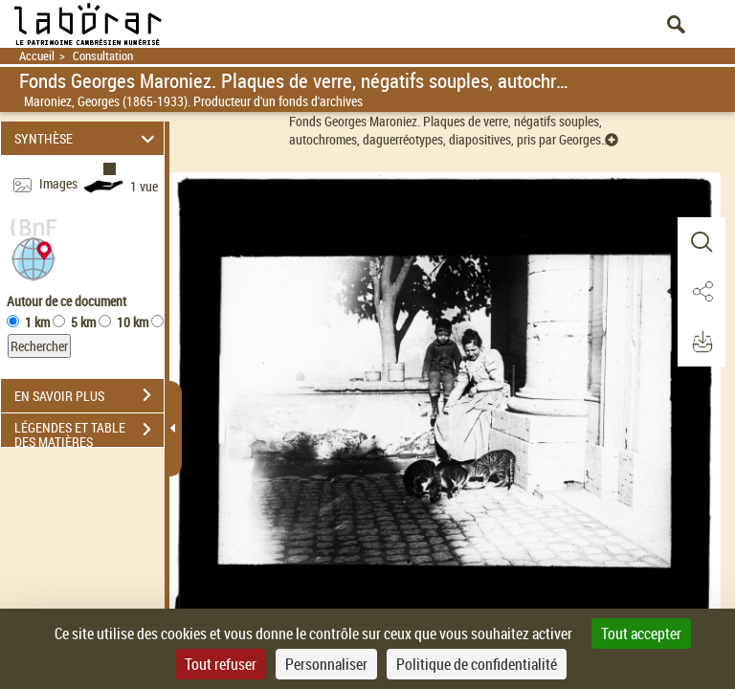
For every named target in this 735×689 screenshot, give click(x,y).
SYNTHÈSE (87, 138)
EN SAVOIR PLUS (89, 395)
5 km (83, 322)
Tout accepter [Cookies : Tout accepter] (641, 633)
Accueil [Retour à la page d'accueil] (37, 56)
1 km (37, 322)
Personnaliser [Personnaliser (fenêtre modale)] (326, 664)
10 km (132, 322)
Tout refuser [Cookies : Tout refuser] (220, 664)
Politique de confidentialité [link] (476, 664)
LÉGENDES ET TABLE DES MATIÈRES (89, 431)
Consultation (103, 56)
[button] (33, 257)
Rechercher (39, 346)
